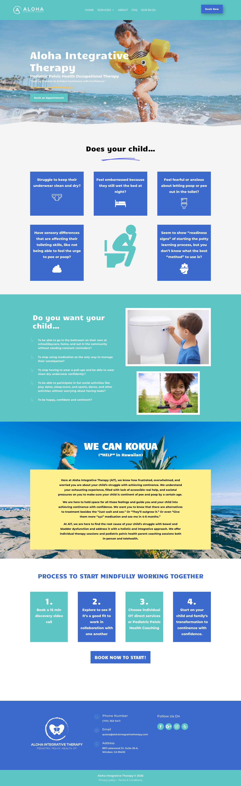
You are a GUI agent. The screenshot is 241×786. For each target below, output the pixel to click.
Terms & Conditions (130, 780)
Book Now (212, 8)
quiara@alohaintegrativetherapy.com (125, 734)
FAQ (134, 10)
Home (89, 10)
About (123, 10)
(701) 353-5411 (111, 720)
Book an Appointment (49, 97)
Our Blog (148, 10)
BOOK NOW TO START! (120, 657)
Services (104, 10)
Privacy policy (107, 780)
